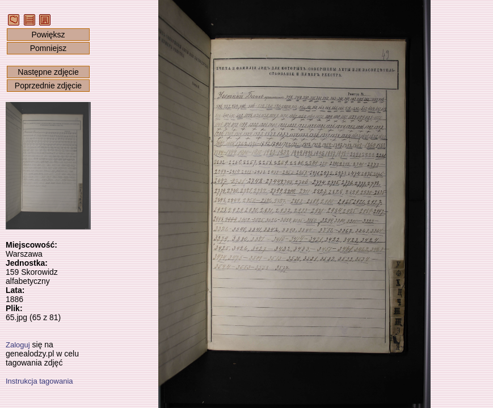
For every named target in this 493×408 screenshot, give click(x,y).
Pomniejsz (48, 48)
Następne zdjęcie (48, 71)
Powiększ (48, 34)
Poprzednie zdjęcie (48, 85)
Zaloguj (18, 345)
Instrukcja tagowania (39, 381)
